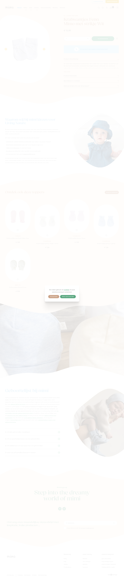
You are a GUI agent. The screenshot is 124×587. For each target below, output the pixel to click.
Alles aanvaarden (68, 296)
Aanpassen (54, 296)
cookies (66, 289)
